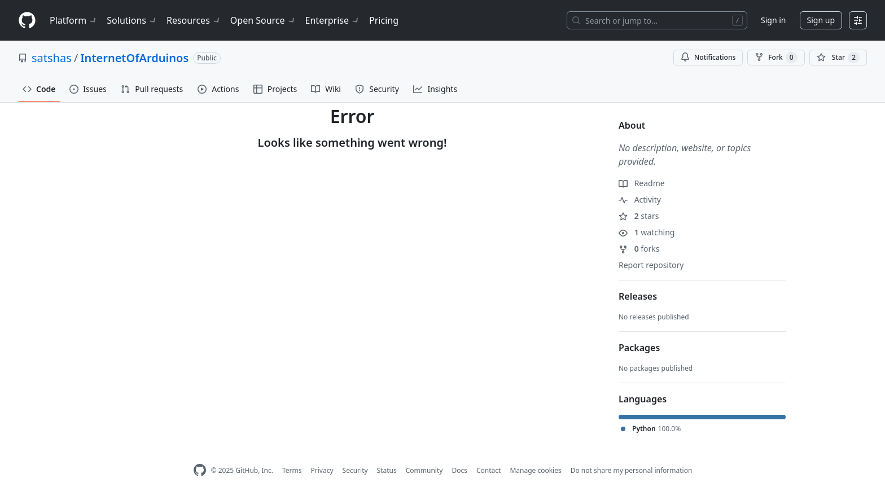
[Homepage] (27, 20)
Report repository (651, 265)
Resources (194, 20)
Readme (642, 183)
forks (639, 248)
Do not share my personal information (632, 470)
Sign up (821, 20)
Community (424, 470)
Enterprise (332, 20)
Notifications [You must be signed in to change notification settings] (708, 57)
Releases (638, 296)
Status (387, 470)
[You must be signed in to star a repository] (838, 57)
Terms (292, 470)
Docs (459, 470)
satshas (52, 57)
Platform (74, 20)
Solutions (132, 20)
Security (355, 470)
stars (639, 215)
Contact (488, 470)
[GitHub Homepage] (200, 470)
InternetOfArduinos (134, 57)
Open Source (263, 20)
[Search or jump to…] (657, 20)
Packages (639, 347)
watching (646, 232)
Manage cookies (535, 470)
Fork (776, 57)
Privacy (322, 470)
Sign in (773, 20)
